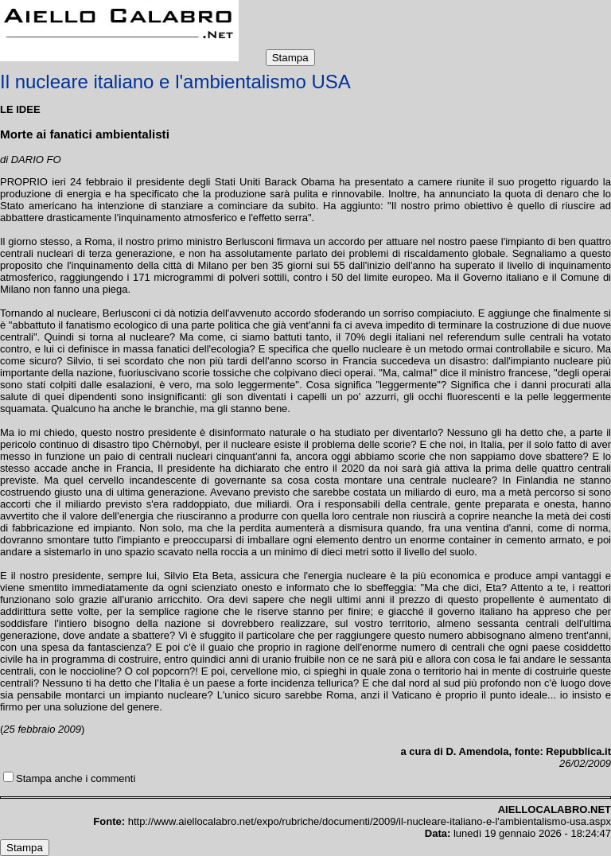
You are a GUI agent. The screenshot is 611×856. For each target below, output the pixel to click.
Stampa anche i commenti (75, 778)
